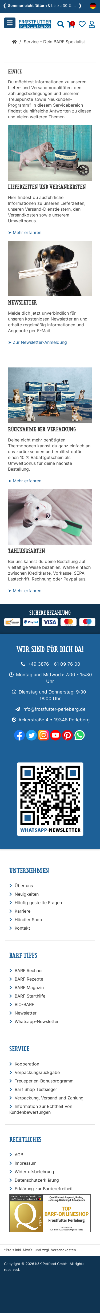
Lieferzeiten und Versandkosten (47, 186)
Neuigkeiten (27, 894)
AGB (19, 1154)
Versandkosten (63, 1250)
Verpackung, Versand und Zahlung (49, 1097)
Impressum (26, 1163)
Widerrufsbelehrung (34, 1171)
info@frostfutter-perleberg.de (54, 709)
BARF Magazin (29, 987)
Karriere (22, 911)
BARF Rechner (29, 970)
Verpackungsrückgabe (37, 1072)
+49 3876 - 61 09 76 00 (54, 664)
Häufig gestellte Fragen (38, 902)
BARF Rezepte (29, 979)
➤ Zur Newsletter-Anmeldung (37, 342)
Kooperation (27, 1064)
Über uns (24, 885)
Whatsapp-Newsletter (37, 1021)
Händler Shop (28, 919)
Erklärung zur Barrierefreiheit (44, 1188)
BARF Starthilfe (30, 996)
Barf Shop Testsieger (36, 1089)
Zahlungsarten (26, 550)
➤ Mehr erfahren (24, 232)
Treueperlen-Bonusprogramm (44, 1081)
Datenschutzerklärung (37, 1180)
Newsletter (22, 302)
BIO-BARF (24, 1004)
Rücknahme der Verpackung (42, 429)
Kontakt (22, 928)
